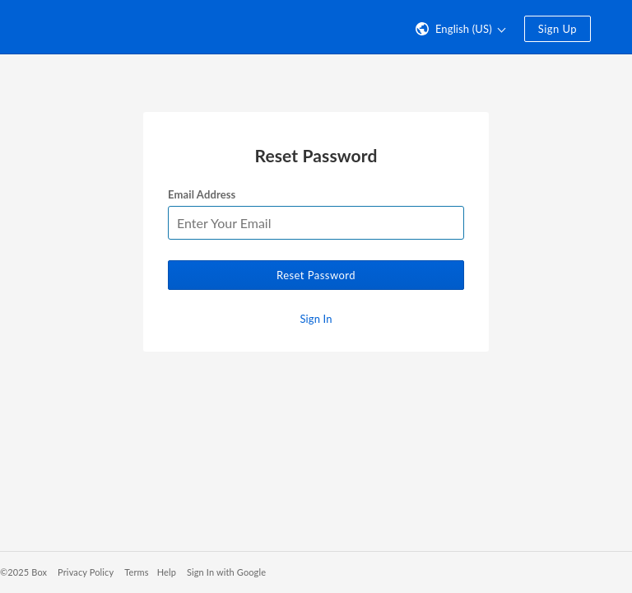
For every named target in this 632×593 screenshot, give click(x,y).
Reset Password (316, 275)
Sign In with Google (226, 572)
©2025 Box (23, 572)
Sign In (316, 318)
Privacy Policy (86, 572)
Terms (136, 572)
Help (166, 572)
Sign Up (557, 28)
